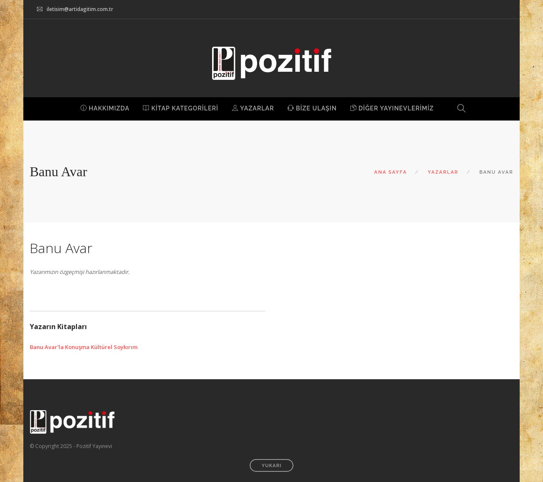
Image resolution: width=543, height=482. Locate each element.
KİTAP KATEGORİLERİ (180, 108)
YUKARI (272, 465)
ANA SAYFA (390, 172)
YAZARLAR (253, 108)
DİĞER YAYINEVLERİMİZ (392, 108)
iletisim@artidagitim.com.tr (80, 9)
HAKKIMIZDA (105, 108)
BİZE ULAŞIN (312, 108)
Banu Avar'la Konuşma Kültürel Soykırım (83, 347)
